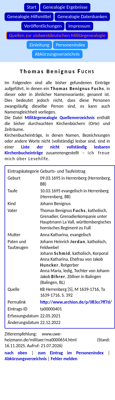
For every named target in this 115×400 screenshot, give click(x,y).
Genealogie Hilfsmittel (29, 16)
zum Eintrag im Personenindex (71, 353)
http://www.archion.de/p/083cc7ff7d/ (76, 302)
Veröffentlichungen (43, 26)
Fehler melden (64, 358)
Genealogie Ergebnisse (65, 7)
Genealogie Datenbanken (82, 16)
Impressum (79, 26)
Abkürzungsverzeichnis (57, 54)
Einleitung (39, 45)
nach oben (16, 353)
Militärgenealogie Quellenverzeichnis (59, 117)
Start (31, 7)
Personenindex (70, 45)
